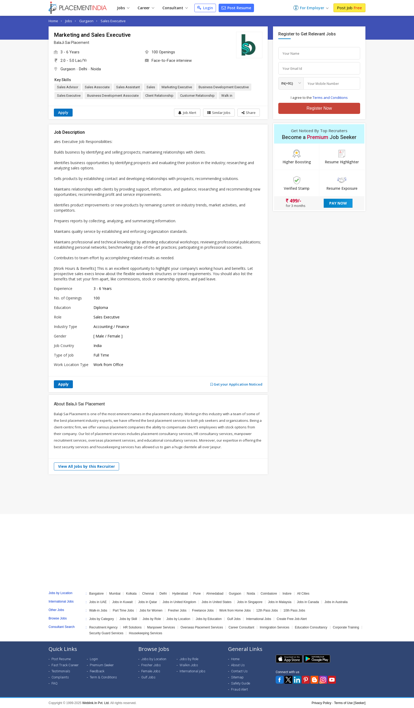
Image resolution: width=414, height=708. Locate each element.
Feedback (97, 671)
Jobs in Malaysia (279, 602)
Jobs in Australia (335, 602)
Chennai (148, 593)
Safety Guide (240, 683)
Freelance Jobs (203, 610)
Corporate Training (346, 627)
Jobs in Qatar (147, 602)
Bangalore (96, 593)
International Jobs (258, 619)
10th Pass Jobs (294, 610)
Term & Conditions (103, 677)
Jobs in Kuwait (122, 602)
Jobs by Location (178, 619)
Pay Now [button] (338, 203)
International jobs (192, 671)
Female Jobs (150, 671)
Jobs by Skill (128, 619)
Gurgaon (86, 20)
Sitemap (237, 677)
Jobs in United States (216, 602)
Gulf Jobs (234, 619)
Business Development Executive (224, 87)
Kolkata (131, 593)
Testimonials (60, 671)
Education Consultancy (311, 627)
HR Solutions (132, 627)
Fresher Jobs (177, 610)
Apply (63, 112)
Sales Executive (113, 20)
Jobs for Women (150, 610)
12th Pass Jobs (267, 610)
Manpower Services (161, 627)
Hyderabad (180, 593)
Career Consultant (241, 627)
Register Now (319, 108)
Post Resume (236, 7)
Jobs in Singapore (249, 602)
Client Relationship (159, 96)
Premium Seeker (102, 665)
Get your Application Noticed (236, 384)
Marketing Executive (177, 87)
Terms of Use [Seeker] (349, 703)
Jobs (123, 7)
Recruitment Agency (103, 627)
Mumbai (115, 593)
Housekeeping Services (145, 633)
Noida (96, 69)
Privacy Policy (321, 703)
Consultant (175, 7)
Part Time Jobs (123, 610)
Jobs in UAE (98, 602)
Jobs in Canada (308, 602)
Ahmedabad (214, 593)
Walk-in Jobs (98, 610)
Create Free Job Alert (292, 619)
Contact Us (239, 671)
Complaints (60, 677)
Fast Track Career (65, 665)
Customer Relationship (197, 96)
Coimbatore (269, 593)
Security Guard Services (106, 633)
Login (205, 7)
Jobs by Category (101, 619)
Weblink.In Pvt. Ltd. (96, 703)
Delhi (83, 69)
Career (146, 7)
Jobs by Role (152, 619)
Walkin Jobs (189, 665)
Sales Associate (97, 87)
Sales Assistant (128, 87)
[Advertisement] (207, 494)
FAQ (54, 683)
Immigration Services (274, 627)
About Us (238, 665)
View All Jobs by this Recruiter (86, 466)
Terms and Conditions (330, 97)
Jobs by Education (209, 619)
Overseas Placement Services (202, 627)
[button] (248, 113)
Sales (151, 87)
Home (53, 20)
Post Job (349, 7)
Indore (287, 593)
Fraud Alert (239, 689)
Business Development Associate (113, 96)
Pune (197, 593)
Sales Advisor (67, 87)
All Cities (303, 593)
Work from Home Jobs (235, 610)
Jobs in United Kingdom (179, 602)
